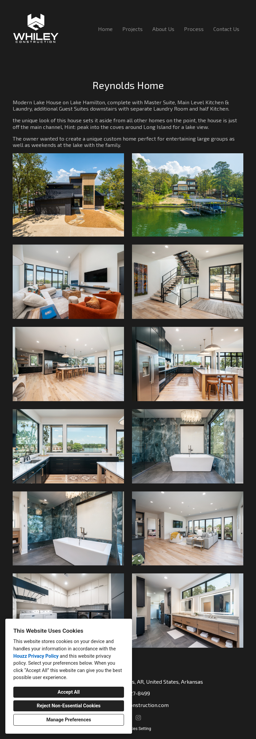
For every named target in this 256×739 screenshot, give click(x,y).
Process (194, 29)
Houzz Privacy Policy (36, 656)
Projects (132, 29)
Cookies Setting (137, 728)
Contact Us (226, 29)
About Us (163, 29)
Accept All (69, 692)
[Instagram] (138, 718)
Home (105, 29)
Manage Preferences (68, 720)
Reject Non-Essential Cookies (68, 706)
